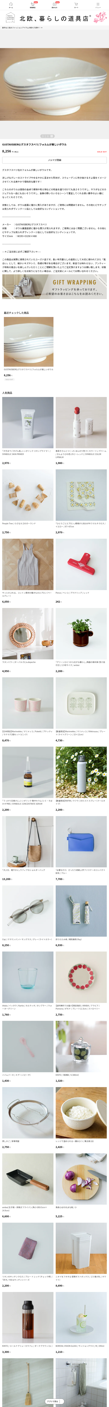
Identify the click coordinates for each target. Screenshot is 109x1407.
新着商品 (32, 7)
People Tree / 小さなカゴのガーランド (19, 523)
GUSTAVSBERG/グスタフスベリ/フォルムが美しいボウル (28, 369)
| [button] (45, 136)
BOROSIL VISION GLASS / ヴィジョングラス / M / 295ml (80, 1345)
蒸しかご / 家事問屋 (10, 1141)
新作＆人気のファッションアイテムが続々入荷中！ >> (22, 27)
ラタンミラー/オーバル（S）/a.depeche (19, 662)
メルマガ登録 (54, 160)
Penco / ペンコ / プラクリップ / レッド (72, 592)
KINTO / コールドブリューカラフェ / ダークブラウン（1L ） (27, 1345)
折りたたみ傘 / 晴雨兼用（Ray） (69, 939)
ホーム (11, 7)
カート (76, 7)
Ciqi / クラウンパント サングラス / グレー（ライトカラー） (27, 939)
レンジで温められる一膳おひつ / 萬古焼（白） (75, 1141)
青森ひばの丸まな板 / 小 (66, 1207)
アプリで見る (52, 1401)
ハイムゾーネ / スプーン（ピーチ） (16, 1074)
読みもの (54, 7)
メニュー (98, 7)
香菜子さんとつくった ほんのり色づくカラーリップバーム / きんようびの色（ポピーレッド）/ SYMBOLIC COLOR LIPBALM (81, 454)
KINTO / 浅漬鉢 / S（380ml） (67, 1074)
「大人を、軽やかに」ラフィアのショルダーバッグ (23, 870)
